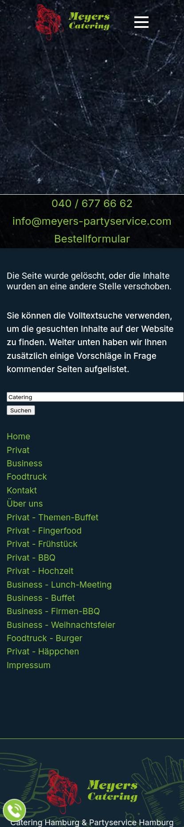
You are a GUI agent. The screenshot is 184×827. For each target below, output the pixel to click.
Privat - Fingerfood (44, 531)
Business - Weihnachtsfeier (61, 625)
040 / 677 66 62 (92, 203)
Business (25, 463)
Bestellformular (92, 238)
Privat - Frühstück (42, 544)
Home (18, 436)
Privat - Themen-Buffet (52, 517)
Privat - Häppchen (43, 651)
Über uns (25, 504)
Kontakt (22, 490)
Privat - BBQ (31, 558)
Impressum (29, 665)
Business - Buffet (41, 598)
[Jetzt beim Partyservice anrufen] (14, 810)
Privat (18, 450)
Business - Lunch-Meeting (59, 585)
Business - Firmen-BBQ (53, 611)
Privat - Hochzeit (40, 571)
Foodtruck (27, 477)
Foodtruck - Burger (44, 638)
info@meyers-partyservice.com (92, 221)
